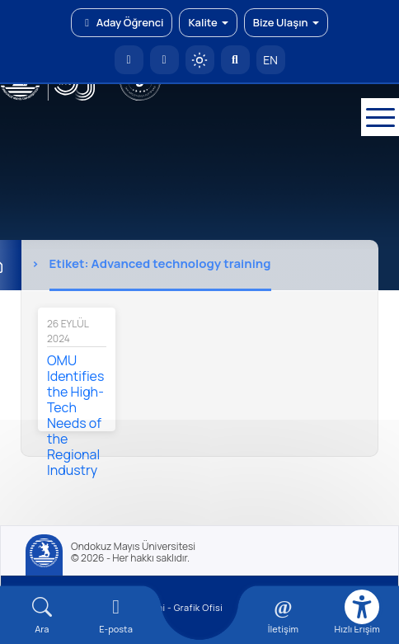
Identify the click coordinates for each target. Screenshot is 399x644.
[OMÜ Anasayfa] (129, 59)
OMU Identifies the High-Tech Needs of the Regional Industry (75, 415)
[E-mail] (116, 615)
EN (270, 60)
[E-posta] (164, 59)
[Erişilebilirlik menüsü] (362, 607)
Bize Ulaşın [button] (286, 22)
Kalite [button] (208, 22)
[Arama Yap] (235, 59)
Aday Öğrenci (121, 22)
